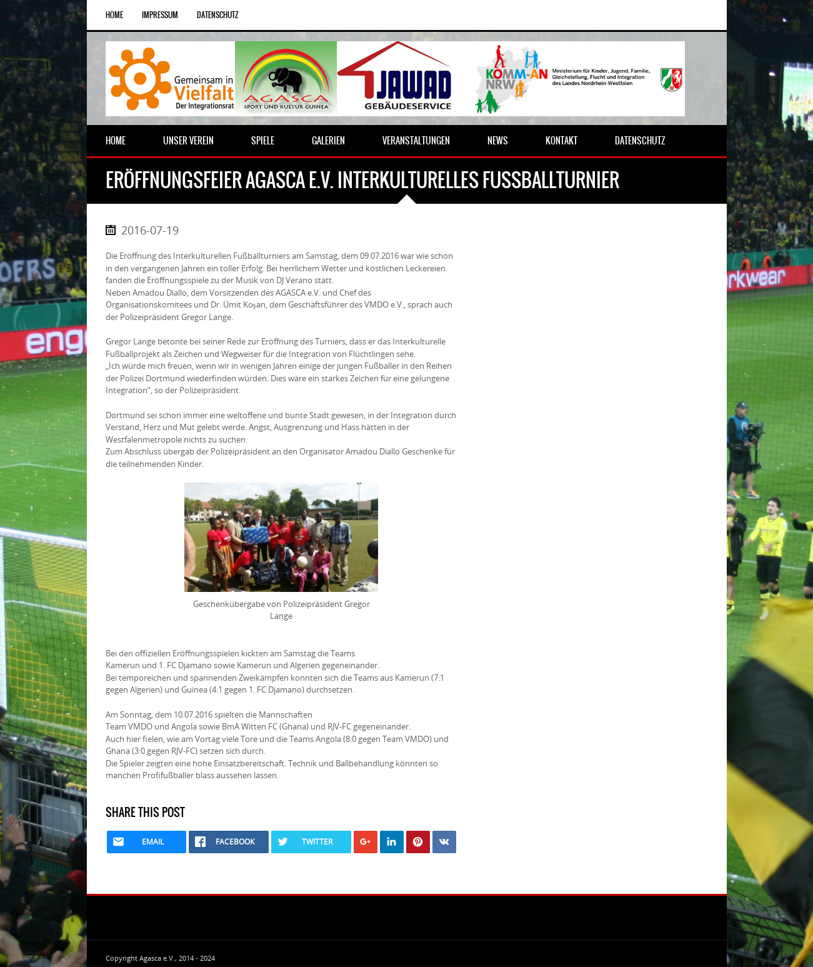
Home (114, 15)
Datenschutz (218, 15)
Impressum (160, 15)
